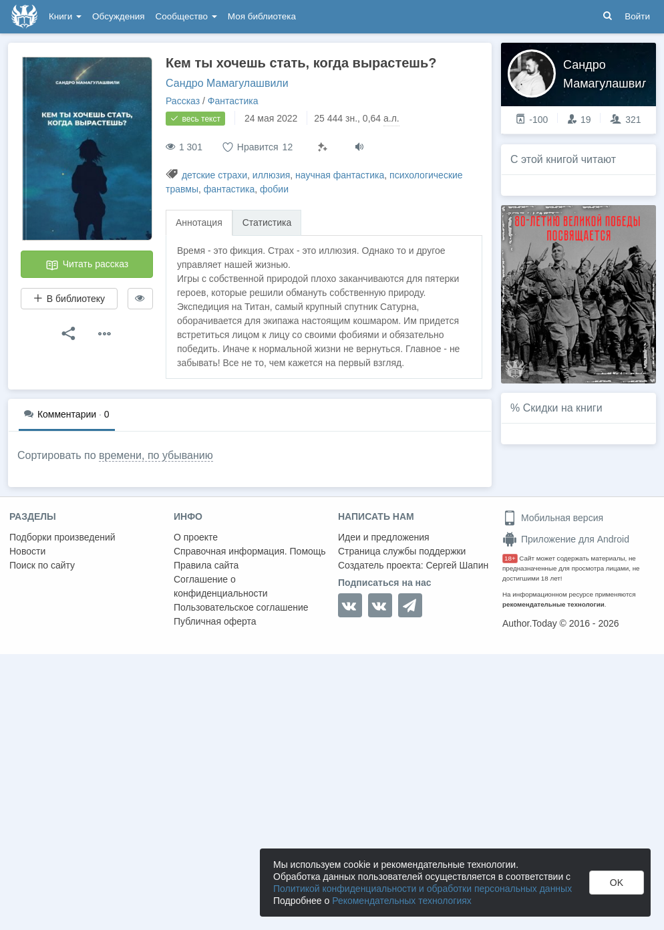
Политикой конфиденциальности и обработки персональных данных (422, 888)
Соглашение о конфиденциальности (221, 586)
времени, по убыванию (156, 455)
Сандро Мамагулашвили (227, 83)
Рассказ (183, 101)
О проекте (196, 537)
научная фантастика (339, 175)
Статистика (267, 222)
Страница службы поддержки (402, 551)
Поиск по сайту (42, 565)
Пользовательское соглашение (241, 607)
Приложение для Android (565, 539)
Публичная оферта (215, 621)
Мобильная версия (552, 517)
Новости (27, 551)
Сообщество (186, 16)
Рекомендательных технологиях (402, 900)
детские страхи (214, 175)
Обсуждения (118, 16)
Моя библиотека (262, 16)
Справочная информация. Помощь (250, 551)
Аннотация (199, 222)
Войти (637, 16)
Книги (65, 16)
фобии (274, 189)
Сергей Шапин (457, 565)
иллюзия (271, 175)
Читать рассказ (86, 265)
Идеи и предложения (384, 537)
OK (616, 882)
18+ (510, 558)
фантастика (229, 189)
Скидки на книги (563, 408)
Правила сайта (206, 565)
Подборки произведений (62, 537)
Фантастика (233, 101)
